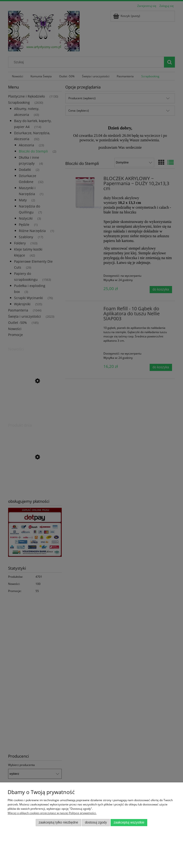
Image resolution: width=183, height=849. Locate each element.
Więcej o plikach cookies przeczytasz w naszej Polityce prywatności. (52, 813)
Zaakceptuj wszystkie (129, 822)
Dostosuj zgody (96, 822)
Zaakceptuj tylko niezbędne (58, 822)
